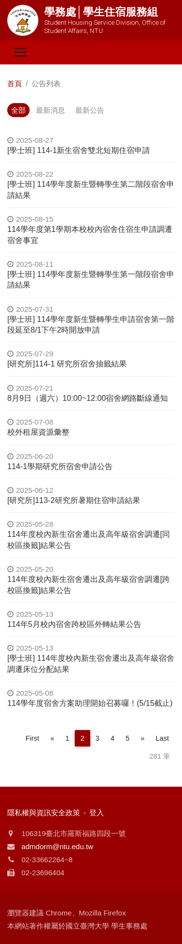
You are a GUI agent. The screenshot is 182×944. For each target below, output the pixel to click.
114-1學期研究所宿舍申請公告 (60, 466)
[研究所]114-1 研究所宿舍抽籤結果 (67, 364)
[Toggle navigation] (20, 52)
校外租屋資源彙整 (38, 432)
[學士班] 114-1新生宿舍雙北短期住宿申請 (78, 150)
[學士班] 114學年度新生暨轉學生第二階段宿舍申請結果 (90, 189)
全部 (18, 110)
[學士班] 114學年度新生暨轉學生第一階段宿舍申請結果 (90, 279)
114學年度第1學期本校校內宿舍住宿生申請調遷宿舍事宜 (89, 234)
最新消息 (50, 110)
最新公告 (89, 110)
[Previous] (52, 738)
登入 (96, 812)
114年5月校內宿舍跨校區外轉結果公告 (74, 624)
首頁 (14, 83)
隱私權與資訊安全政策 (43, 812)
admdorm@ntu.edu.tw (57, 846)
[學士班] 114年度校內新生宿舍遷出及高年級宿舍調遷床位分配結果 (90, 663)
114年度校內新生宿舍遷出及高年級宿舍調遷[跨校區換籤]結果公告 (88, 584)
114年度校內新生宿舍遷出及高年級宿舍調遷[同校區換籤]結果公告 (88, 539)
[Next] (142, 738)
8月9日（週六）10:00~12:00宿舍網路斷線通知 (87, 398)
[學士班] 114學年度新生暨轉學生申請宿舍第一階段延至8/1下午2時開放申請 (90, 324)
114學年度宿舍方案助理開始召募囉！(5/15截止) (90, 703)
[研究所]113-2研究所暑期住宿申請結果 (73, 500)
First (32, 738)
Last (162, 738)
